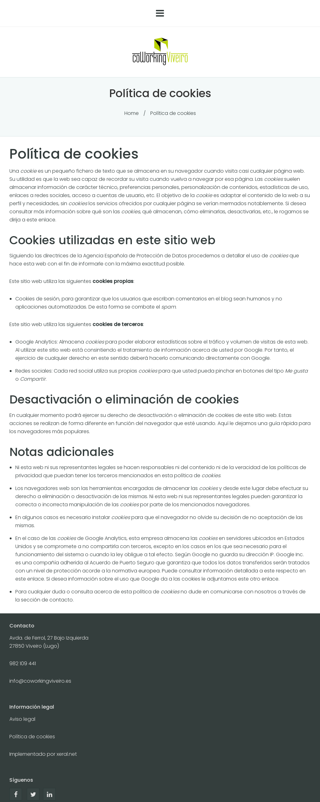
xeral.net (67, 754)
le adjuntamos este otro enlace (240, 578)
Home (131, 113)
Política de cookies (32, 736)
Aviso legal (22, 719)
